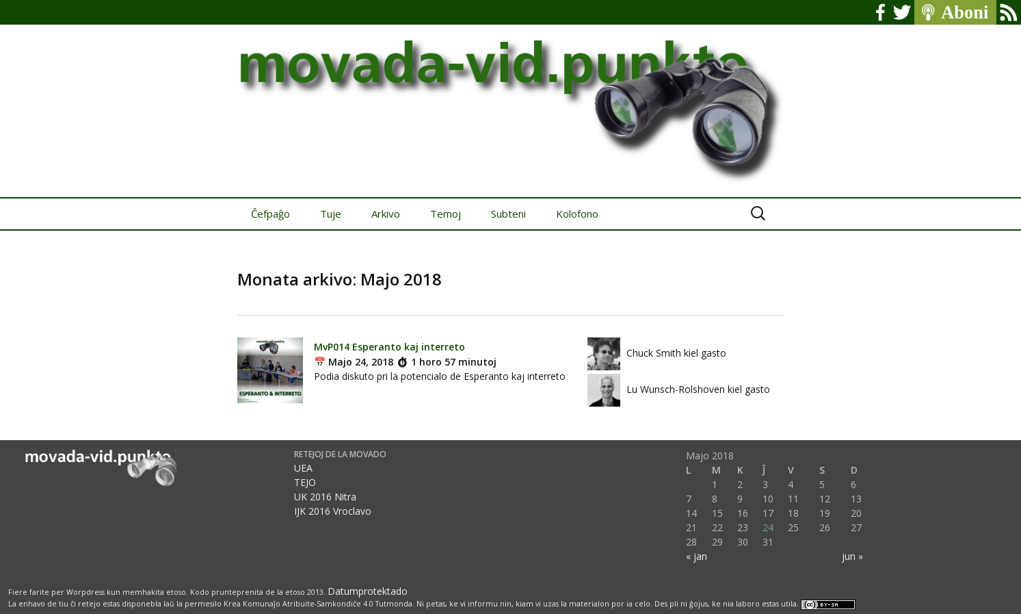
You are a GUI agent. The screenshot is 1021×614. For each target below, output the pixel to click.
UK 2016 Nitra (325, 496)
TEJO (305, 482)
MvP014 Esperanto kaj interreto (389, 346)
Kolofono (577, 213)
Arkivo (385, 213)
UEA (303, 467)
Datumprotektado (368, 591)
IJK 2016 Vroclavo (332, 510)
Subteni (508, 213)
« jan (696, 556)
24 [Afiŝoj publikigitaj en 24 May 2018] (768, 527)
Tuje (330, 213)
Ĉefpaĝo (270, 213)
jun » (852, 556)
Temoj (445, 213)
